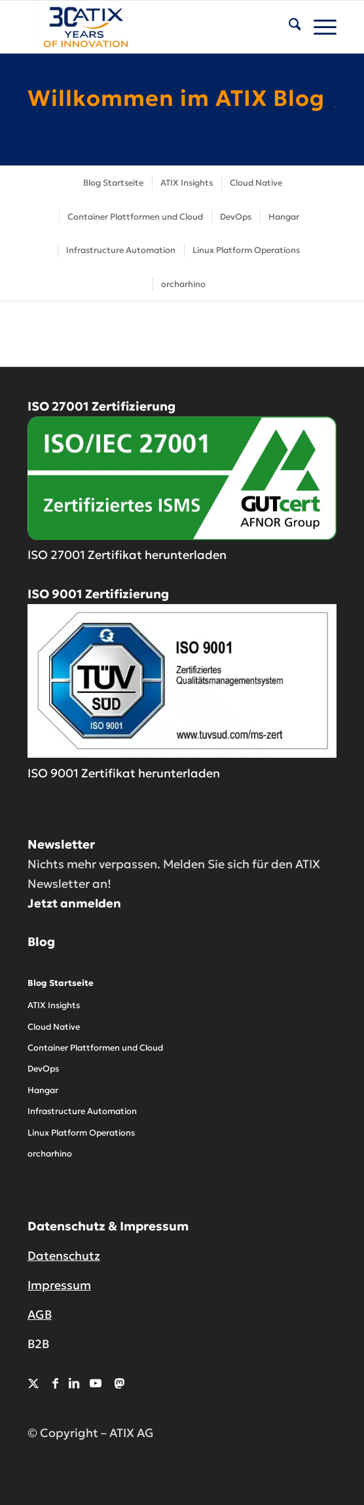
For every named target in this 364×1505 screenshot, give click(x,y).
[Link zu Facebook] (55, 1383)
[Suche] (288, 27)
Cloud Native (53, 1026)
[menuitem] (288, 27)
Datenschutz (63, 1255)
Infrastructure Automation (82, 1111)
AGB (39, 1314)
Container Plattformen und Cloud (95, 1047)
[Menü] (318, 27)
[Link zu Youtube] (95, 1383)
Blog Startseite (60, 983)
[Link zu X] (33, 1383)
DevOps (43, 1068)
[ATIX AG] (151, 27)
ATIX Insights (53, 1005)
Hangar (42, 1090)
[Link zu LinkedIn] (74, 1383)
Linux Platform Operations (81, 1132)
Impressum (59, 1285)
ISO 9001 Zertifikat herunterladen (123, 773)
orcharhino (49, 1153)
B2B (38, 1343)
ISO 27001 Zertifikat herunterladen (127, 554)
